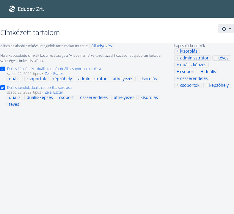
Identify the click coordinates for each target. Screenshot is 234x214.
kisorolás (188, 51)
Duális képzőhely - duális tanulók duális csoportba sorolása (54, 68)
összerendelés (194, 78)
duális (210, 71)
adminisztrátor (194, 58)
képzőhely (219, 85)
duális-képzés (193, 64)
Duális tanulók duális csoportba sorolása (39, 87)
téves (223, 58)
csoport (187, 71)
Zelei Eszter (54, 73)
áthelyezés (102, 45)
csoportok (190, 85)
